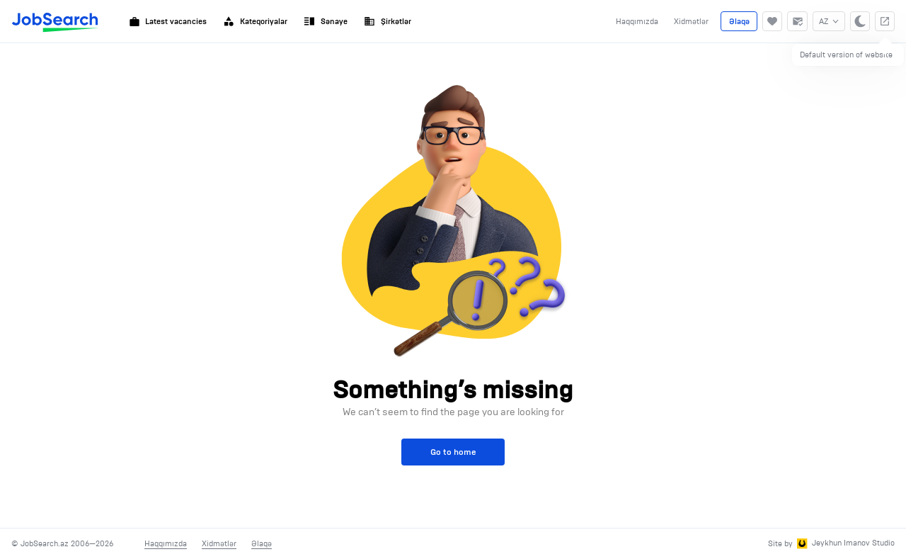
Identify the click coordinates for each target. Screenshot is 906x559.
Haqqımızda (637, 21)
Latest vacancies (168, 21)
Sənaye (326, 21)
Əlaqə (739, 21)
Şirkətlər (387, 21)
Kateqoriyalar (255, 21)
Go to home (453, 451)
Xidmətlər (691, 21)
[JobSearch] (55, 21)
